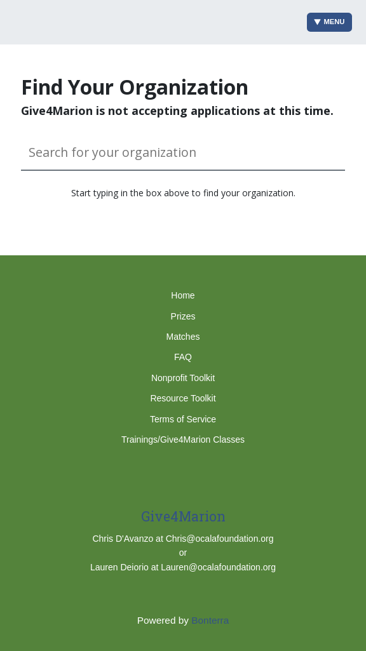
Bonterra (210, 620)
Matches (183, 337)
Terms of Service (183, 419)
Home (182, 295)
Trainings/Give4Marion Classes (183, 439)
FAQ (183, 357)
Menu (329, 22)
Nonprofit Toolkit (183, 378)
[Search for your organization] (183, 153)
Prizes (183, 316)
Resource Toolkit (182, 398)
